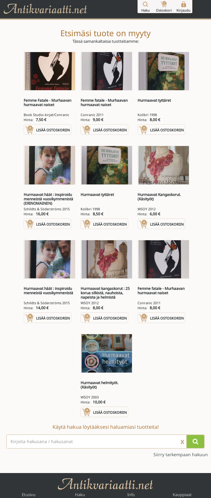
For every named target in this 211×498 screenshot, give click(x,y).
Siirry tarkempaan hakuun (180, 454)
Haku (80, 494)
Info (131, 494)
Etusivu (28, 494)
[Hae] (195, 441)
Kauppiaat (182, 494)
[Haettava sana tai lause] (105, 441)
